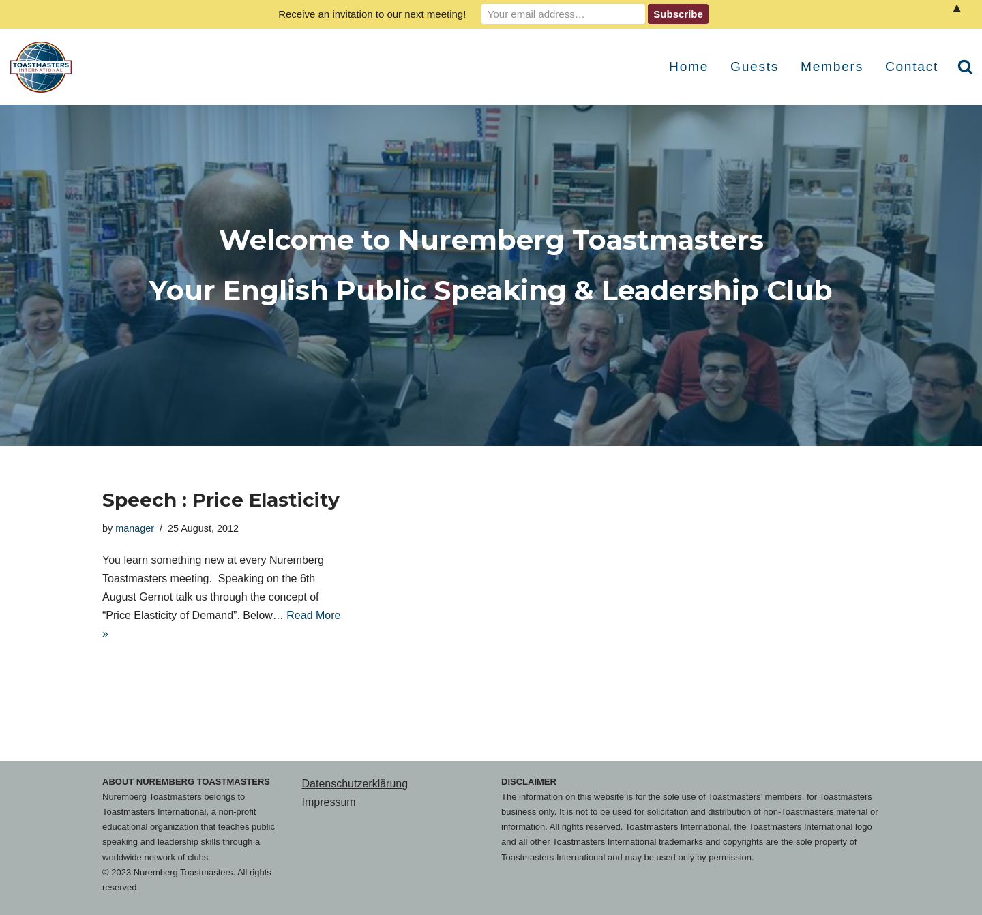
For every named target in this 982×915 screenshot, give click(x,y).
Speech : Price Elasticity (221, 499)
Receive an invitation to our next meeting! (372, 14)
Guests (754, 66)
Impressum (329, 802)
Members (832, 66)
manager (134, 528)
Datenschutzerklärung (355, 784)
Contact (911, 66)
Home (689, 66)
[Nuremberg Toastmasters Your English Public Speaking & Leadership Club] (44, 67)
